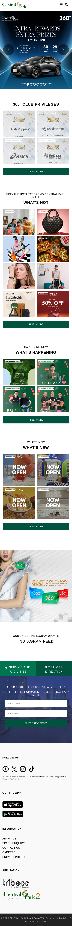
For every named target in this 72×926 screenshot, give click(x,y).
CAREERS (9, 852)
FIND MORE (36, 171)
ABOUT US (9, 838)
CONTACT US (11, 847)
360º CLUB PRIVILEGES (13, 113)
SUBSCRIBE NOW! (36, 723)
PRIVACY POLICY (13, 857)
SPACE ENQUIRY (13, 843)
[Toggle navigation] (61, 4)
